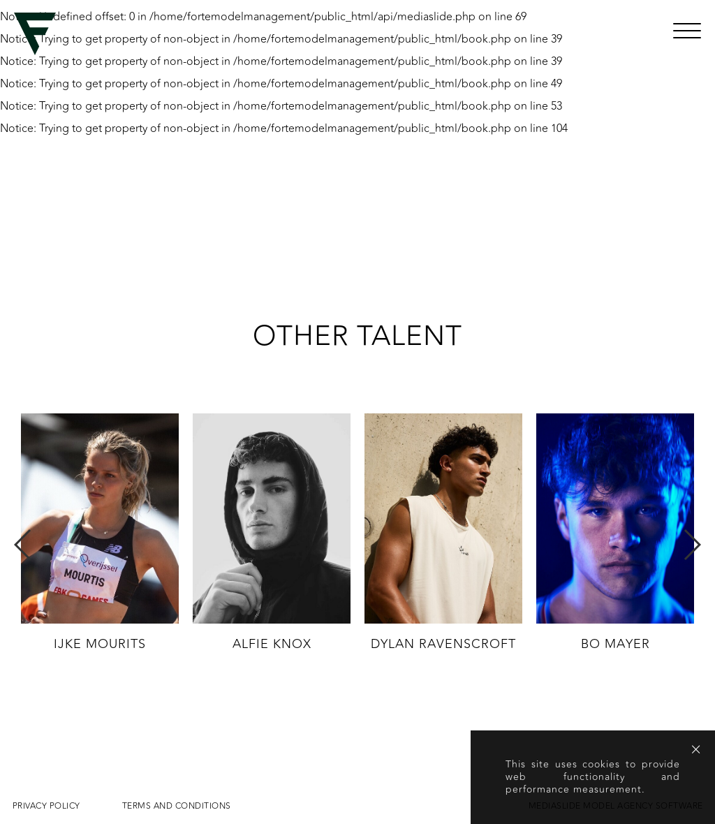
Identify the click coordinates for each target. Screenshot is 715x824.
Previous (23, 544)
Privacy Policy (46, 806)
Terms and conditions (176, 806)
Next (691, 544)
